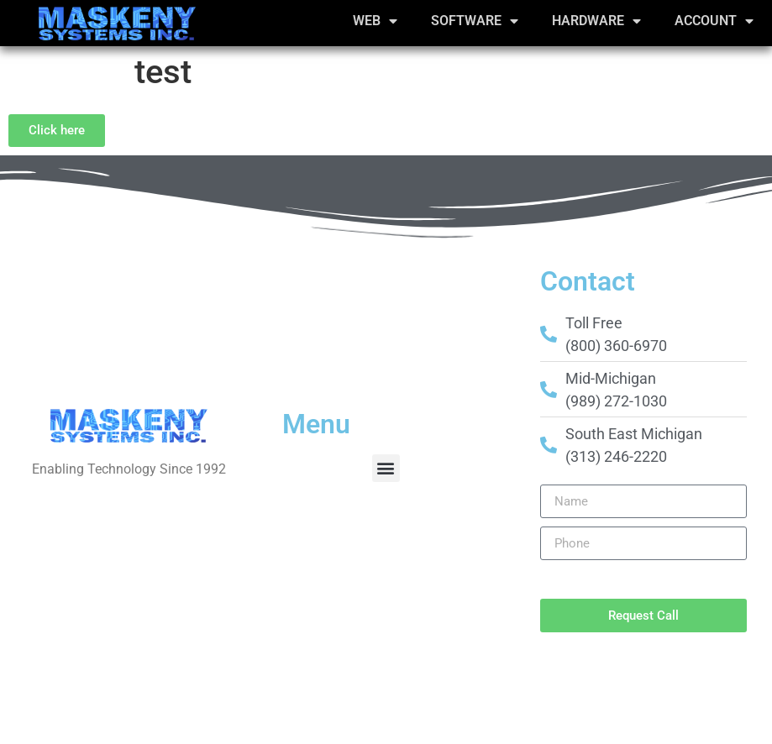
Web (375, 21)
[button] (386, 468)
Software (474, 21)
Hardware (596, 21)
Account (714, 21)
